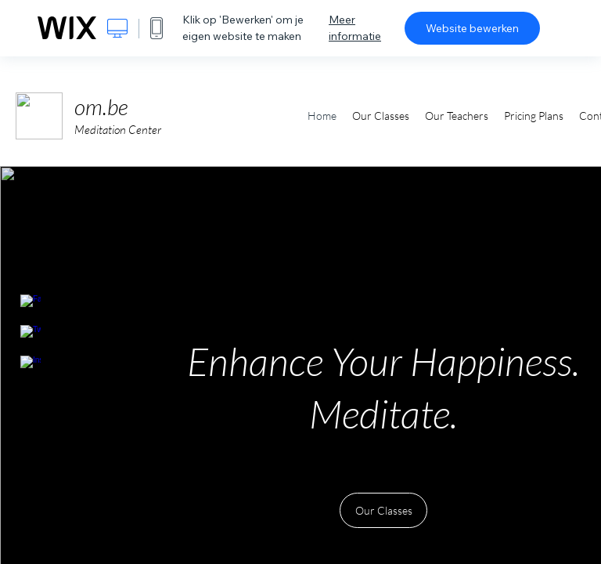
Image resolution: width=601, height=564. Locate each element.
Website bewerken (472, 28)
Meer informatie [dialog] (355, 28)
